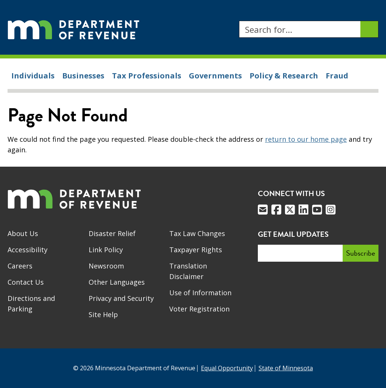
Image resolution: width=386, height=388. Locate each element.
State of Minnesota (286, 368)
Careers (20, 265)
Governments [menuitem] (215, 76)
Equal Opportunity (227, 368)
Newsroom (106, 265)
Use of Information (200, 292)
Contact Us (26, 282)
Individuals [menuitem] (33, 76)
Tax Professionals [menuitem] (146, 76)
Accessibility (27, 249)
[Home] (73, 29)
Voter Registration (199, 308)
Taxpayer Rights (195, 249)
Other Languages (117, 282)
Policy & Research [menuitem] (284, 76)
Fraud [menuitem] (337, 76)
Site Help (103, 314)
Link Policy (106, 249)
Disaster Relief (112, 233)
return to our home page (306, 139)
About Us (23, 233)
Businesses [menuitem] (83, 76)
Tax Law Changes (197, 233)
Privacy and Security (121, 298)
